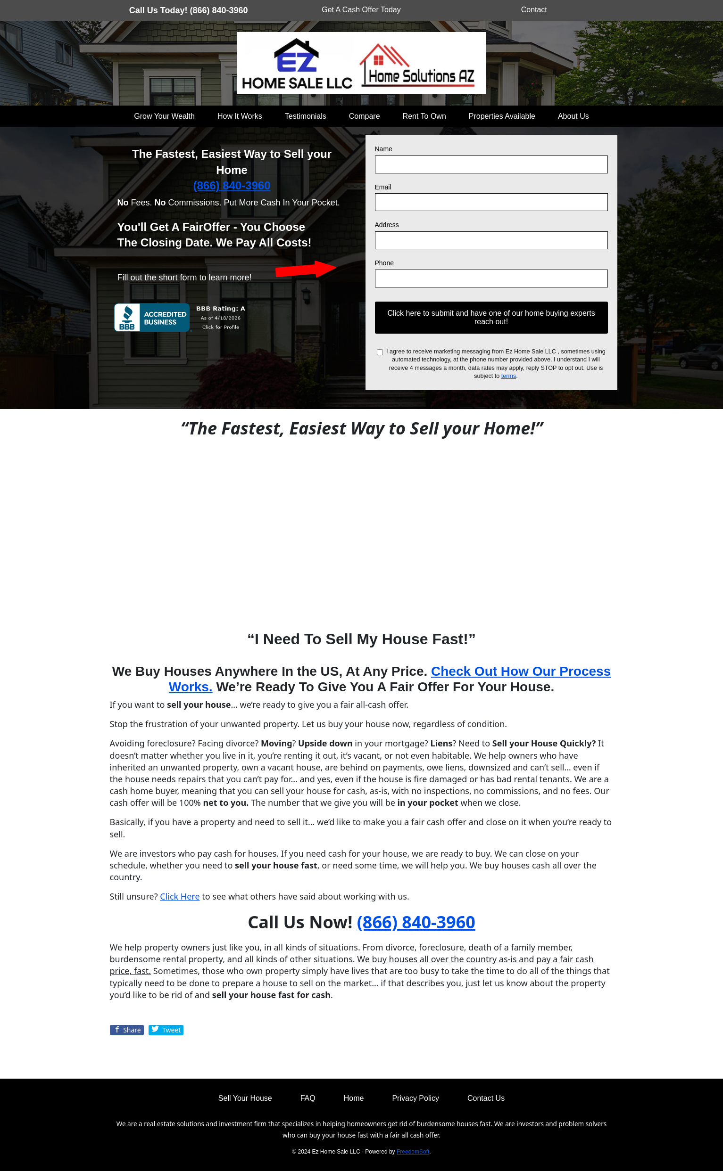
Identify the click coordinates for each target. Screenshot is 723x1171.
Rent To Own (424, 116)
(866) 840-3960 (231, 185)
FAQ (308, 1098)
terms (508, 376)
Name (383, 149)
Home (354, 1098)
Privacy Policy (415, 1098)
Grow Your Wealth (164, 116)
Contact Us (486, 1098)
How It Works (239, 116)
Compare (364, 116)
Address (387, 225)
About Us (573, 116)
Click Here (179, 896)
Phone (384, 263)
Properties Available (502, 116)
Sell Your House (245, 1098)
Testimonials (305, 116)
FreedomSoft (413, 1151)
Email (383, 187)
